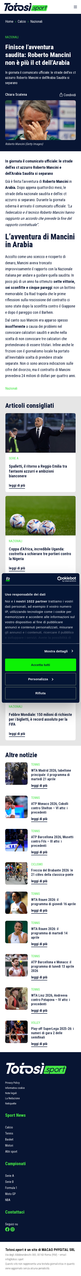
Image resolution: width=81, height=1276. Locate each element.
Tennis (9, 1133)
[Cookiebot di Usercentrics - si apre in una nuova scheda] (57, 579)
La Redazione (12, 1098)
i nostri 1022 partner (30, 601)
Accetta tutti (40, 665)
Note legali (11, 1093)
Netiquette (10, 1103)
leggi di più (17, 485)
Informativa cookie (15, 1088)
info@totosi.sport (14, 1259)
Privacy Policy (12, 1082)
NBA (7, 1200)
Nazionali (36, 21)
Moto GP (10, 1194)
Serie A (9, 1175)
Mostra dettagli (56, 651)
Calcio (22, 21)
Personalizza (40, 679)
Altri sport (11, 1151)
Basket (9, 1139)
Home (9, 21)
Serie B (9, 1182)
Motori (9, 1145)
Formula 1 (11, 1188)
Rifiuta (40, 693)
